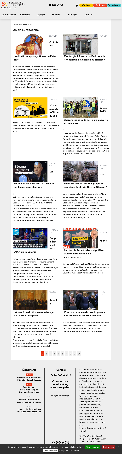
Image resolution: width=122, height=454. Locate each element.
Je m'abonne (114, 5)
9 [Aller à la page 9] (74, 354)
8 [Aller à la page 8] (70, 354)
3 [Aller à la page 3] (50, 354)
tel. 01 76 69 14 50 (8, 8)
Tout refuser (108, 447)
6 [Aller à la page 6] (62, 354)
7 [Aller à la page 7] (66, 354)
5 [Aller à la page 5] (58, 354)
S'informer (25, 15)
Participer (72, 15)
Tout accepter (92, 447)
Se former (56, 15)
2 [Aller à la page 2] (46, 354)
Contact (88, 15)
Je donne (100, 5)
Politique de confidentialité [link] (69, 451)
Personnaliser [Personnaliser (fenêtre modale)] (51, 450)
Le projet (41, 15)
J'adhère (86, 5)
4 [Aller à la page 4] (54, 354)
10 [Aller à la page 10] (79, 354)
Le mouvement (9, 15)
